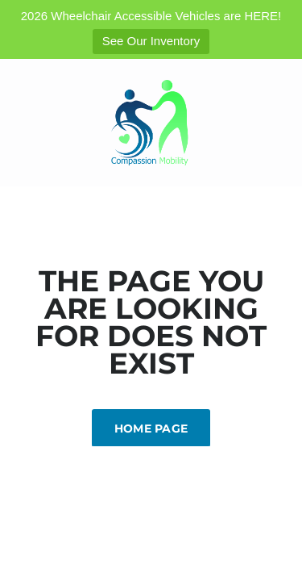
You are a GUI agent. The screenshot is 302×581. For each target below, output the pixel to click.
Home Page (151, 428)
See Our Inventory (151, 41)
